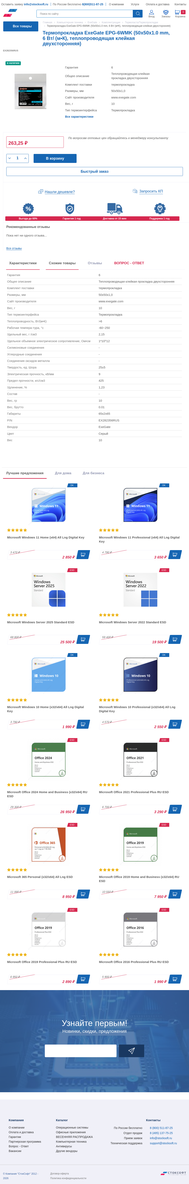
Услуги (135, 4)
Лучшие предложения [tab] (25, 473)
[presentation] (129, 264)
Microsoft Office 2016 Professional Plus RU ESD (134, 962)
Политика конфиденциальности (68, 1178)
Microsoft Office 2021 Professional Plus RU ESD (134, 792)
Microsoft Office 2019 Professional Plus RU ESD (42, 962)
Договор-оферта (59, 1173)
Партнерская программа (25, 1141)
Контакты (180, 4)
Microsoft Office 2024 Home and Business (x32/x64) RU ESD (47, 794)
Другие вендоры (66, 1151)
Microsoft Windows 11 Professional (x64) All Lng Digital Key (139, 539)
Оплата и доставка (157, 4)
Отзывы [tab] (95, 263)
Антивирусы (64, 1146)
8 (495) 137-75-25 (161, 1133)
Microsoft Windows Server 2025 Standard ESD (40, 622)
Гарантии (15, 1137)
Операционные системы (72, 1127)
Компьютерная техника (71, 1141)
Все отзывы (14, 248)
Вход (151, 16)
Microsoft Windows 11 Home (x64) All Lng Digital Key (45, 537)
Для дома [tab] (63, 473)
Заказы (166, 16)
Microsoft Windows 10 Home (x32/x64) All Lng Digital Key (45, 709)
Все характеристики (79, 116)
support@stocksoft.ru (163, 1143)
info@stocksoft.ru (36, 4)
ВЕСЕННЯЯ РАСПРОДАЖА (74, 1137)
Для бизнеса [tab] (93, 473)
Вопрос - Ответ (19, 1146)
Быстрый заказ (94, 171)
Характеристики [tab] (23, 263)
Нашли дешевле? (60, 192)
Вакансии (15, 1151)
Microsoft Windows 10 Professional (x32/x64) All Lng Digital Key (137, 709)
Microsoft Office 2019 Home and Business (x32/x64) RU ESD (139, 879)
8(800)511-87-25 (92, 4)
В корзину (55, 158)
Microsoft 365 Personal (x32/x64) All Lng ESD (40, 877)
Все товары (22, 26)
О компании (116, 4)
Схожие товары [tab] (62, 263)
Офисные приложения (71, 1132)
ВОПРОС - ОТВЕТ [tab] (129, 263)
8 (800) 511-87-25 (161, 1128)
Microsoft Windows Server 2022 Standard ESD (132, 622)
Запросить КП (151, 191)
